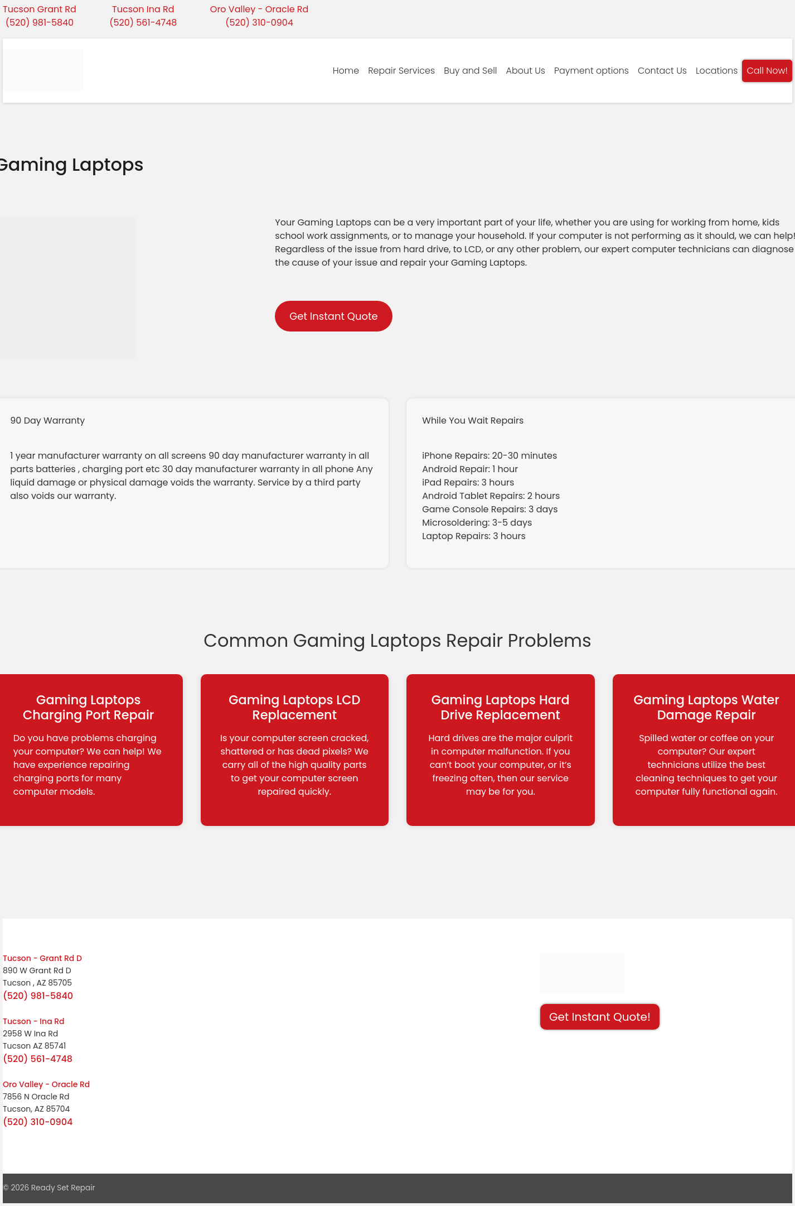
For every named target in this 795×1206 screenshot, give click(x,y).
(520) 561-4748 (143, 22)
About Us (525, 70)
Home (346, 70)
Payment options (591, 70)
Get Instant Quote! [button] (600, 1017)
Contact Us (662, 70)
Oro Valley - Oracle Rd (259, 9)
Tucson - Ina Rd (34, 1021)
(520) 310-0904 (259, 22)
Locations (717, 70)
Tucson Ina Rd (143, 9)
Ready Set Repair (63, 1188)
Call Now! (767, 70)
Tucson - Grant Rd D (42, 958)
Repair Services (401, 70)
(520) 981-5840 (40, 22)
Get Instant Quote (333, 316)
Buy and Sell (470, 70)
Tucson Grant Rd (39, 9)
